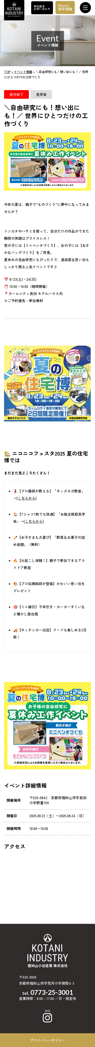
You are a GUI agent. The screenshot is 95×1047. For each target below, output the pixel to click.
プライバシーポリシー (47, 1040)
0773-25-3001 (51, 992)
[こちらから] (26, 498)
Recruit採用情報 (65, 7)
